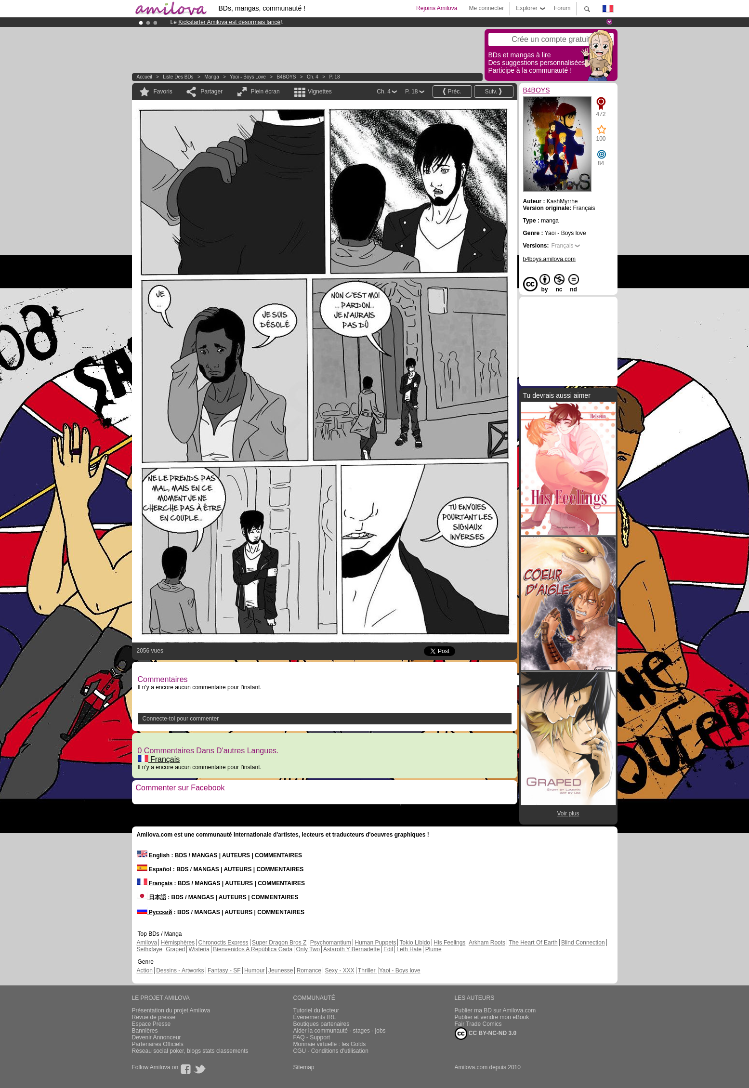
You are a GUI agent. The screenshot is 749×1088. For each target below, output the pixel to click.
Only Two (308, 949)
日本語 (151, 897)
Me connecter (486, 8)
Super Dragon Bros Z (279, 942)
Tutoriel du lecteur (316, 1010)
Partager (211, 91)
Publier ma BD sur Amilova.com (495, 1010)
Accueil (144, 76)
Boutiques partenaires (321, 1024)
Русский (154, 912)
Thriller (367, 970)
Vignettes (320, 91)
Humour (254, 970)
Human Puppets (375, 942)
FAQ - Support (311, 1037)
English (153, 855)
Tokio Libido (415, 942)
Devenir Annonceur (156, 1037)
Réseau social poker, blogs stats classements (190, 1051)
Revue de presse (154, 1017)
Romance (309, 970)
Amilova (147, 942)
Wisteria (199, 949)
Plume (433, 949)
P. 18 (334, 76)
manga (211, 76)
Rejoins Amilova (436, 8)
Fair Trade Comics (478, 1024)
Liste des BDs (178, 76)
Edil (388, 949)
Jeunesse (280, 970)
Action (145, 970)
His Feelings (449, 942)
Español (154, 869)
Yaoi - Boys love (248, 76)
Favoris (163, 91)
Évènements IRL (314, 1017)
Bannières (145, 1030)
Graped (175, 949)
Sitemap (304, 1067)
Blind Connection (583, 942)
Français (159, 759)
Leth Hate (408, 949)
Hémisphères (178, 942)
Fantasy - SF (224, 970)
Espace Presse (151, 1024)
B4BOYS (286, 76)
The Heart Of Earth (533, 942)
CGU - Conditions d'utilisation (330, 1051)
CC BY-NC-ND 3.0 (486, 1033)
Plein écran (265, 91)
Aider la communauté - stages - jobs (339, 1030)
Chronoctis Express (223, 942)
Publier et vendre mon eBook (492, 1017)
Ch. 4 (312, 76)
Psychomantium (330, 942)
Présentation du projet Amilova (171, 1010)
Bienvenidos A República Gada (252, 949)
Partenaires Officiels (158, 1044)
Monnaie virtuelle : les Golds (329, 1044)
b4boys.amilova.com (549, 259)
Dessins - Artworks (180, 970)
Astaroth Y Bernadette (351, 949)
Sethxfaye (149, 949)
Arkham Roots (487, 942)
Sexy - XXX (339, 970)
